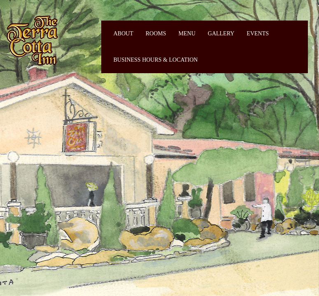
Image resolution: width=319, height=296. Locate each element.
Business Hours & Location (156, 60)
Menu (187, 33)
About (123, 33)
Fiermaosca (31, 40)
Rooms (156, 33)
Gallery (221, 33)
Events (258, 33)
